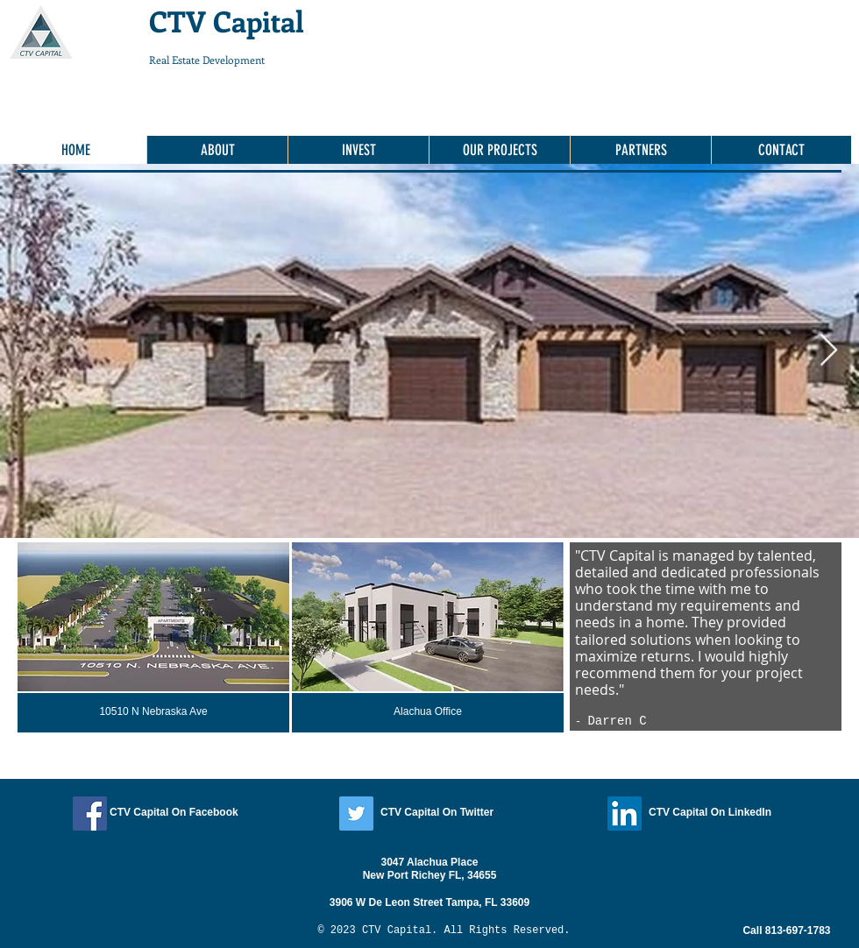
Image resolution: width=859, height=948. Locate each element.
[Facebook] (90, 813)
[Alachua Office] (428, 712)
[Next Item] (829, 351)
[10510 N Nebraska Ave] (153, 712)
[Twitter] (356, 813)
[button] (640, 150)
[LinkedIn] (624, 813)
